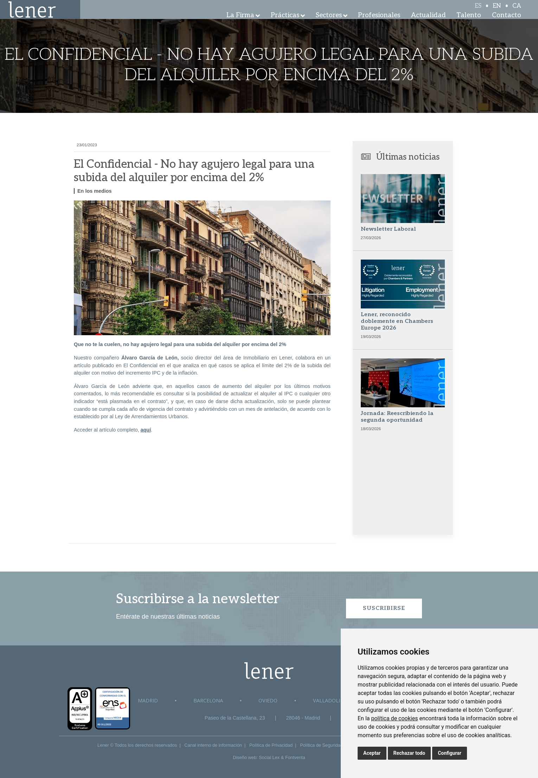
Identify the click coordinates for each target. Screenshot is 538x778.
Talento (468, 24)
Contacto (506, 24)
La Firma (240, 24)
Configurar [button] (449, 753)
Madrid (148, 700)
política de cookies (394, 718)
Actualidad (428, 24)
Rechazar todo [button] (409, 753)
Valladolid (328, 700)
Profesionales (379, 24)
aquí (146, 430)
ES (478, 11)
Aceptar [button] (372, 753)
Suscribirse (384, 608)
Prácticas (285, 24)
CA (516, 11)
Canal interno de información (213, 745)
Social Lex (269, 757)
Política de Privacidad (271, 745)
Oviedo (267, 700)
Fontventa (295, 757)
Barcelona (208, 700)
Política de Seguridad (321, 745)
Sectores (329, 24)
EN (497, 11)
